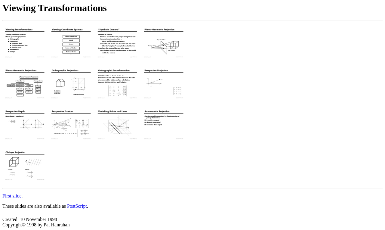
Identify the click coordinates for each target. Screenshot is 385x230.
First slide (12, 195)
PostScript (77, 206)
